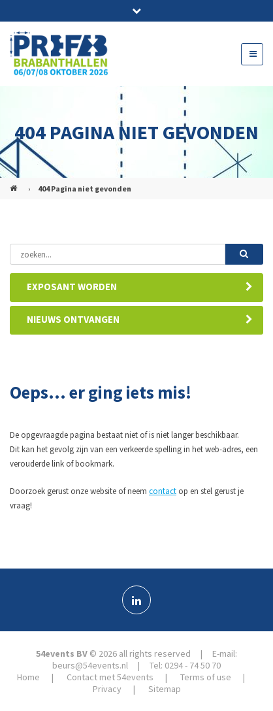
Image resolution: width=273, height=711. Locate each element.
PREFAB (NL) (15, 183)
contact (162, 491)
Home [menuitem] (28, 677)
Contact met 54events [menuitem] (110, 677)
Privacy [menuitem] (107, 689)
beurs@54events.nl (90, 665)
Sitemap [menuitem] (164, 689)
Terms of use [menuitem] (205, 677)
